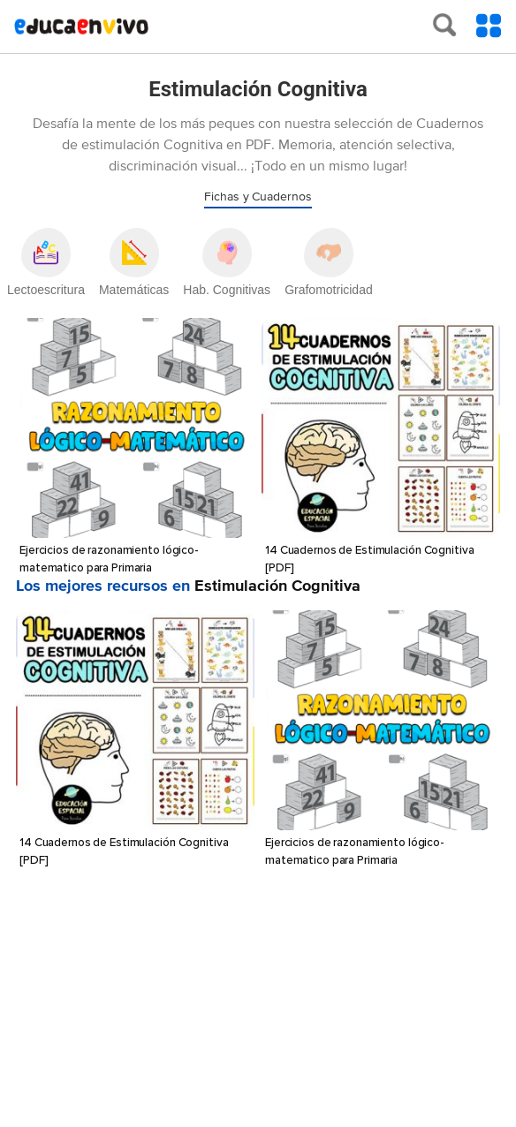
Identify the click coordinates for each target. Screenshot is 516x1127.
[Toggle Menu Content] (488, 25)
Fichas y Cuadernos (257, 197)
